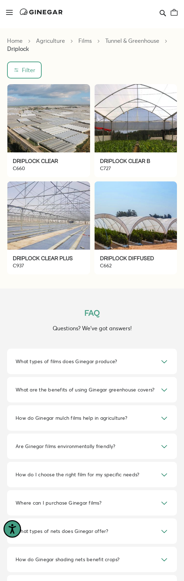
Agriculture (51, 40)
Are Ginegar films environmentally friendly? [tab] (65, 446)
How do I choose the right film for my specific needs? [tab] (77, 474)
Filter (28, 70)
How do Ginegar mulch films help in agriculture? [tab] (71, 417)
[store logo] (41, 11)
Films (85, 40)
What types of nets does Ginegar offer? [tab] (62, 531)
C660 (19, 168)
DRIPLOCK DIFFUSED (127, 258)
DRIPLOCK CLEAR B (125, 161)
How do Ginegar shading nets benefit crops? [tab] (68, 559)
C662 (106, 265)
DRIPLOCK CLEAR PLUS (43, 258)
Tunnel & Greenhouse (133, 40)
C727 (105, 168)
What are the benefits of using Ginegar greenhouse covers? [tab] (85, 389)
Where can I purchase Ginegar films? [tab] (58, 502)
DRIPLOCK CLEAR (35, 161)
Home (15, 40)
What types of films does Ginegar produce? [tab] (66, 361)
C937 (18, 265)
